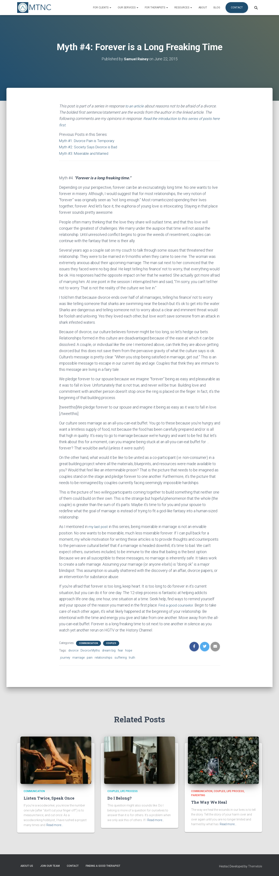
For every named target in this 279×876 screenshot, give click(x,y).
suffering (120, 657)
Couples (111, 643)
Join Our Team (50, 865)
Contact (237, 7)
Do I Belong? (119, 798)
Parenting (198, 795)
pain (90, 657)
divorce (73, 650)
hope (128, 650)
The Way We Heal (209, 802)
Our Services (128, 7)
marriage (78, 657)
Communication (88, 643)
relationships (103, 657)
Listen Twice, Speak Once (49, 798)
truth (132, 657)
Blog (216, 7)
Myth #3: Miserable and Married (85, 153)
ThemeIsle (255, 866)
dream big (109, 650)
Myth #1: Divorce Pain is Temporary (88, 140)
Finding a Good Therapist (103, 865)
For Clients (102, 7)
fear (120, 650)
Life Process (129, 791)
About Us (26, 865)
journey (65, 657)
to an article (135, 106)
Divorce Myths (90, 650)
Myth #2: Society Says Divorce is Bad (90, 147)
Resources (183, 7)
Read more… (54, 825)
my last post (98, 526)
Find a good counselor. (177, 605)
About (202, 7)
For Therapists (156, 7)
